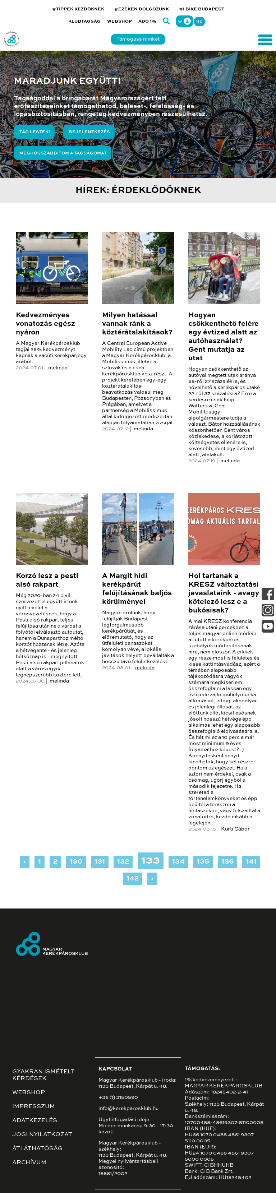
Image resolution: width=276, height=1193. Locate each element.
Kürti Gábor (235, 829)
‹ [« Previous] (24, 861)
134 (178, 861)
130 (76, 861)
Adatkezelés (34, 1121)
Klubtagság (84, 21)
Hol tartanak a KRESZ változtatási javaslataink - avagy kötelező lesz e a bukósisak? (223, 593)
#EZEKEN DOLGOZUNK (141, 9)
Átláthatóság (37, 1149)
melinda (58, 367)
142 (132, 878)
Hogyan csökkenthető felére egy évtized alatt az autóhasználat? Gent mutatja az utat (223, 337)
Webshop (119, 21)
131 (100, 861)
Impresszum (33, 1107)
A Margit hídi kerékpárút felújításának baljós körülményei (137, 589)
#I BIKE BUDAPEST (201, 9)
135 (203, 861)
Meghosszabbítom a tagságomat (63, 153)
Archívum (29, 1163)
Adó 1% (147, 21)
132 (123, 861)
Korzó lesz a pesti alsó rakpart (47, 580)
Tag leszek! (34, 132)
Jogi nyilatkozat (42, 1135)
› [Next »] (152, 878)
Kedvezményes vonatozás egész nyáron (45, 324)
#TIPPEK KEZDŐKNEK (78, 9)
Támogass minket (138, 39)
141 (251, 861)
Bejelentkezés (89, 132)
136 (227, 861)
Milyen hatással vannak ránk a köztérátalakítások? (137, 324)
